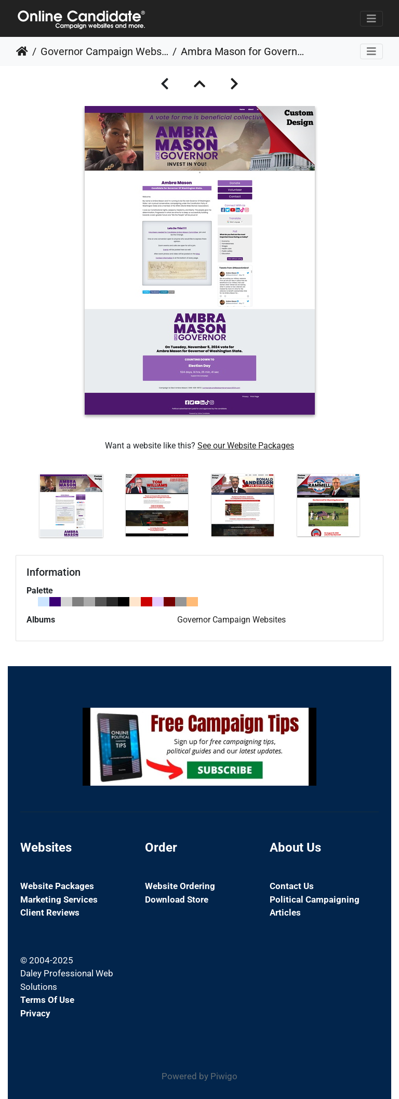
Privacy (35, 1013)
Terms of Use (47, 1000)
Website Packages (57, 886)
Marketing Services (59, 899)
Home (22, 51)
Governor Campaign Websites (104, 51)
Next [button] (379, 507)
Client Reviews (49, 912)
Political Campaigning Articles (315, 906)
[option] (71, 505)
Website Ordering (180, 886)
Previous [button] (20, 507)
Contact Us (292, 886)
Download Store (176, 899)
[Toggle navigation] (371, 19)
